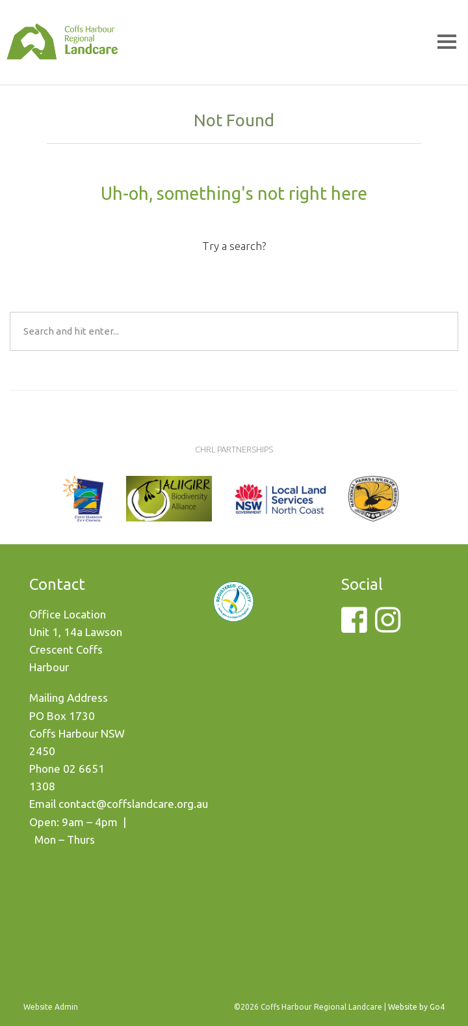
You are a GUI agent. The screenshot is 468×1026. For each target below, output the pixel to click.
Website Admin (50, 1007)
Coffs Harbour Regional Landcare (62, 60)
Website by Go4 (416, 1007)
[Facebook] (354, 627)
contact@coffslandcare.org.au (133, 803)
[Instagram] (387, 627)
